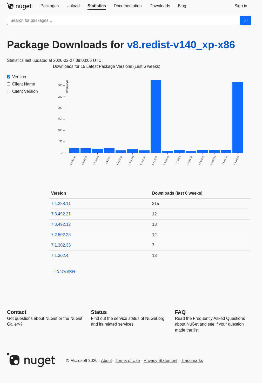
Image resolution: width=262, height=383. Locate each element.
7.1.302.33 (61, 245)
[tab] (50, 6)
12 (154, 214)
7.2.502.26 (61, 235)
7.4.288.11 (61, 203)
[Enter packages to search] (123, 20)
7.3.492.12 (61, 224)
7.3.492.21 (61, 214)
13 (154, 224)
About (106, 360)
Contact (16, 312)
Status (99, 312)
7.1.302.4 (60, 255)
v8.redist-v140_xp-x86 (181, 44)
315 (155, 203)
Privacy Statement (160, 360)
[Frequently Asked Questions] (180, 312)
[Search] (245, 20)
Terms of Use (128, 360)
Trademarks (192, 360)
